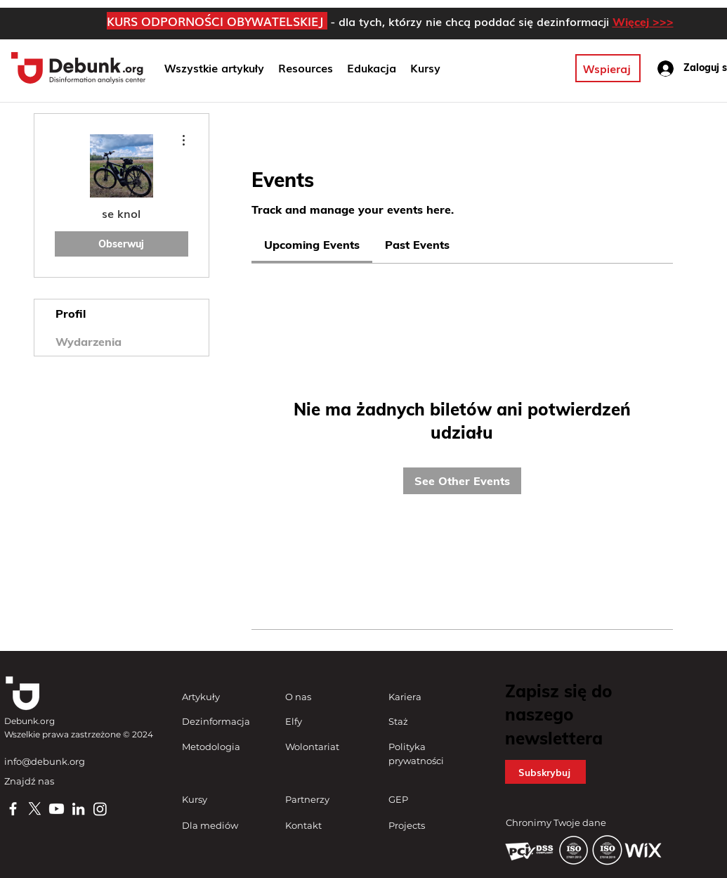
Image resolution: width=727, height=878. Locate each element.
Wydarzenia (88, 342)
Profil (70, 313)
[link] (312, 245)
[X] (35, 809)
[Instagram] (100, 809)
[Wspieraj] (608, 68)
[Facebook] (13, 809)
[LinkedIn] (78, 809)
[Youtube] (56, 809)
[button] (371, 68)
